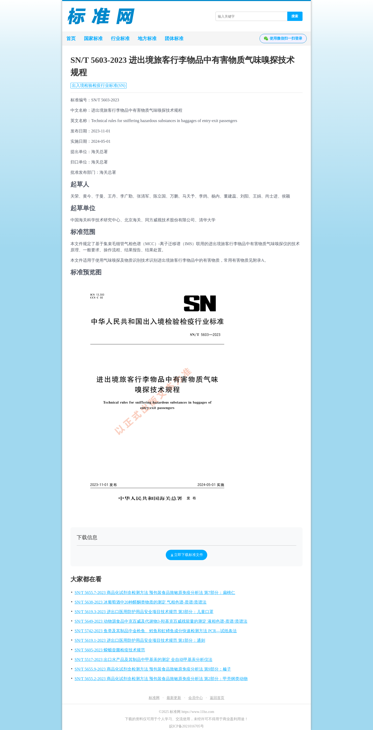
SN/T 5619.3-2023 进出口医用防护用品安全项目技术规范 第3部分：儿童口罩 (144, 611)
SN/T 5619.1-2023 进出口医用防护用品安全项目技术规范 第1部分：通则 (140, 640)
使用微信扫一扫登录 (283, 38)
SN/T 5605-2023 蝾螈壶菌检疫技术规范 (110, 650)
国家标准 (93, 38)
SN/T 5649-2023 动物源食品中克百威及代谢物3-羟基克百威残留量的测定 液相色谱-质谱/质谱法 (161, 621)
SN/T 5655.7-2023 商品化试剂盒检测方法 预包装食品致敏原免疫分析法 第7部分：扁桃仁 (155, 592)
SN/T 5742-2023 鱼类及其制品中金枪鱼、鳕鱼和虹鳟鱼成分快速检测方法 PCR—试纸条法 (156, 631)
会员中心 (195, 698)
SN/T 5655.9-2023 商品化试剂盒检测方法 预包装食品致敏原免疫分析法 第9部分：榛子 (153, 669)
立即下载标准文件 (186, 555)
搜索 (294, 16)
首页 (71, 38)
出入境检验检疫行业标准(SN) (98, 85)
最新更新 (174, 698)
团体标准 (174, 38)
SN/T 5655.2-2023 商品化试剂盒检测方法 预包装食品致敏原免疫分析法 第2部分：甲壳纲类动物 (161, 678)
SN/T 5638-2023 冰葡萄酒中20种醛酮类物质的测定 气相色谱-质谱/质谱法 (140, 602)
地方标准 (147, 38)
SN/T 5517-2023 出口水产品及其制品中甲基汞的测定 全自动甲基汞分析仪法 (143, 659)
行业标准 (120, 38)
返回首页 (217, 698)
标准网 (154, 698)
